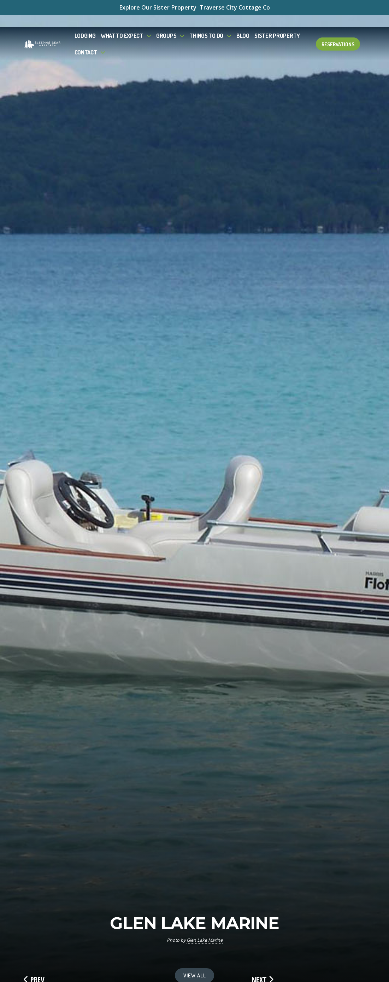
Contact (86, 39)
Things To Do (206, 23)
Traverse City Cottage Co (235, 7)
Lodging (85, 23)
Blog (242, 23)
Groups (166, 23)
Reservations (338, 32)
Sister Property (277, 23)
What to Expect (122, 23)
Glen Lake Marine (205, 940)
